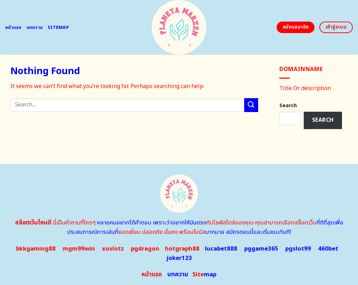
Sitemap (58, 27)
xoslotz (113, 248)
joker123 (179, 258)
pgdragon (145, 248)
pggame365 (261, 248)
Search (288, 105)
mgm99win (79, 248)
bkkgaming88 (36, 248)
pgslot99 (298, 248)
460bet (328, 248)
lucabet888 (221, 248)
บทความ (34, 27)
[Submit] (251, 105)
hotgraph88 (182, 248)
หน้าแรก (13, 27)
